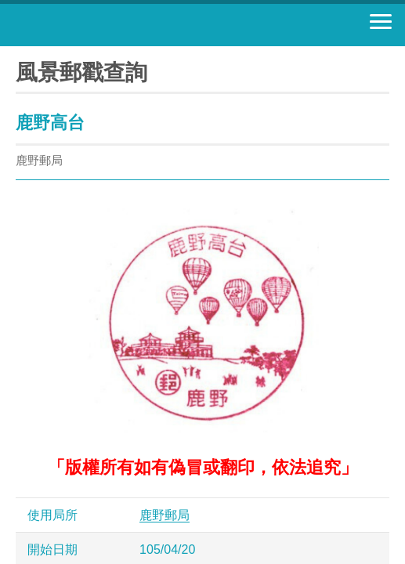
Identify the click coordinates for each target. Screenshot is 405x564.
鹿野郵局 (164, 515)
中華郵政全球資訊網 (98, 25)
